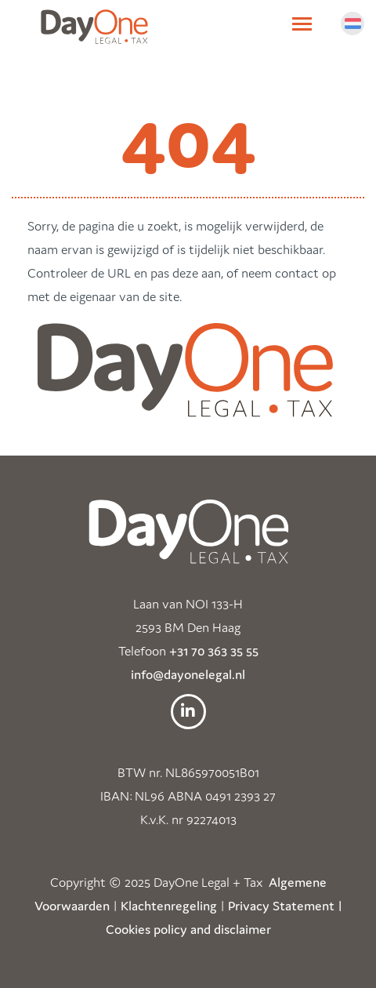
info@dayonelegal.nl (188, 674)
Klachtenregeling (169, 905)
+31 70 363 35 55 (213, 650)
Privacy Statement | (285, 905)
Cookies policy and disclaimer (188, 929)
